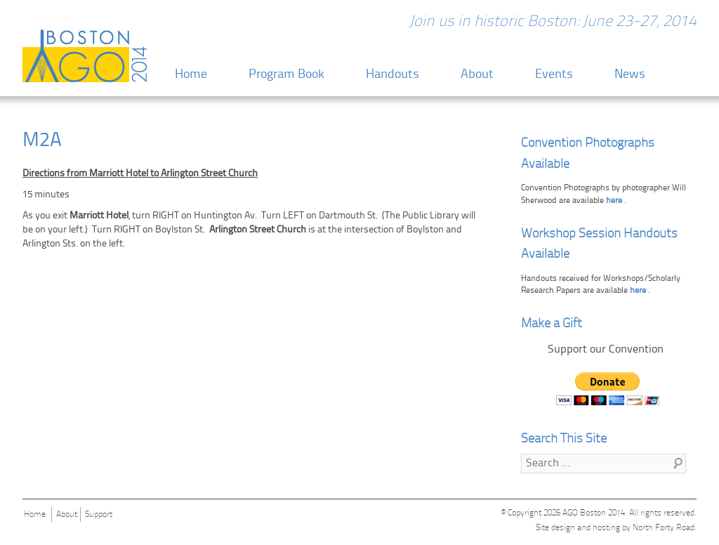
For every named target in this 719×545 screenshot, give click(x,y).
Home (191, 74)
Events (554, 74)
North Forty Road (663, 528)
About (477, 74)
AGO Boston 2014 (593, 513)
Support (98, 515)
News (629, 74)
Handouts (392, 74)
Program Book (286, 74)
